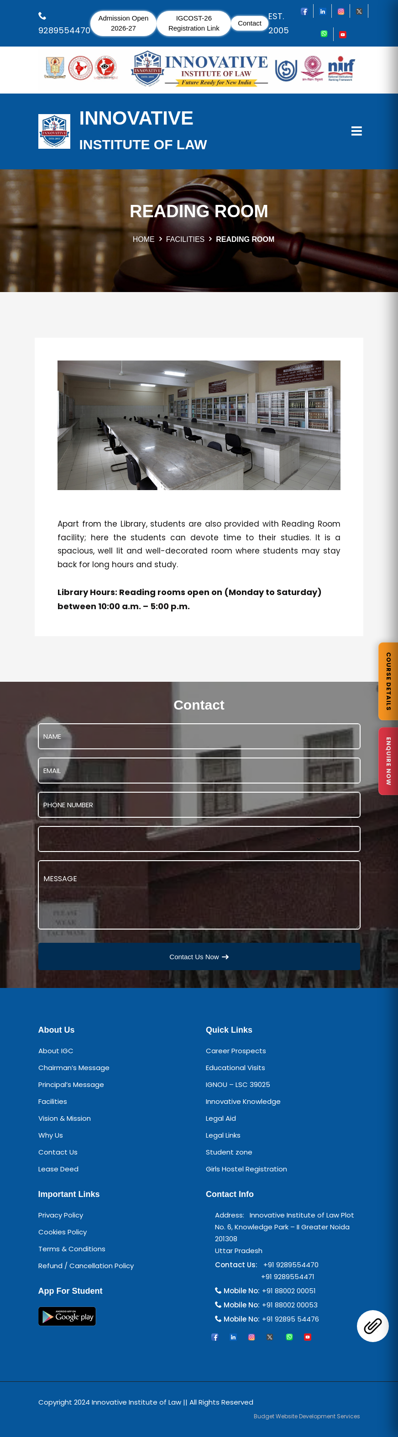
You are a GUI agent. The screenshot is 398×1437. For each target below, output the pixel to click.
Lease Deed (58, 1169)
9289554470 (64, 30)
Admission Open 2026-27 (123, 23)
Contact (250, 23)
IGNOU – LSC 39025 (238, 1084)
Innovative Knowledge (243, 1101)
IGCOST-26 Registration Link (194, 23)
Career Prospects (236, 1051)
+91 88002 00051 (289, 1291)
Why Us (50, 1135)
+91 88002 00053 (290, 1305)
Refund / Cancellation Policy (86, 1265)
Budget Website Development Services (307, 1416)
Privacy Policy (60, 1215)
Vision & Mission (64, 1118)
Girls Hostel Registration (246, 1169)
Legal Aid (221, 1118)
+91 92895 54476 (290, 1319)
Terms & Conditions (71, 1249)
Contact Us (58, 1152)
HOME (144, 239)
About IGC (55, 1051)
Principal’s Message (71, 1084)
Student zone (229, 1152)
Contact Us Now (198, 957)
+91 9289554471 (285, 1276)
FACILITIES (185, 239)
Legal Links (223, 1135)
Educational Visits (235, 1067)
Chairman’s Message (74, 1067)
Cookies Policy (62, 1232)
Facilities (52, 1101)
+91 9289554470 (289, 1265)
